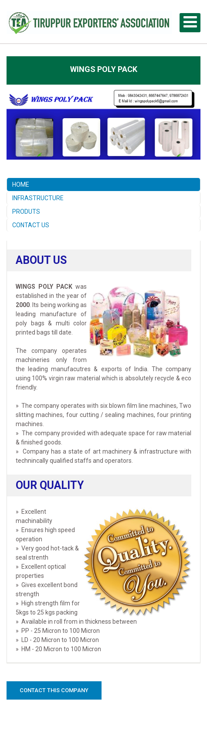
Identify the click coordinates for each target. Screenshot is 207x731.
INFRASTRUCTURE (38, 198)
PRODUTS (26, 211)
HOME (20, 184)
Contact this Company (54, 690)
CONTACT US (30, 225)
